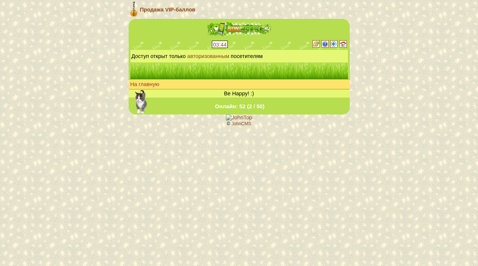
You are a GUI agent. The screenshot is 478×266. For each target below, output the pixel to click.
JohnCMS (241, 123)
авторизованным (208, 56)
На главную (145, 84)
